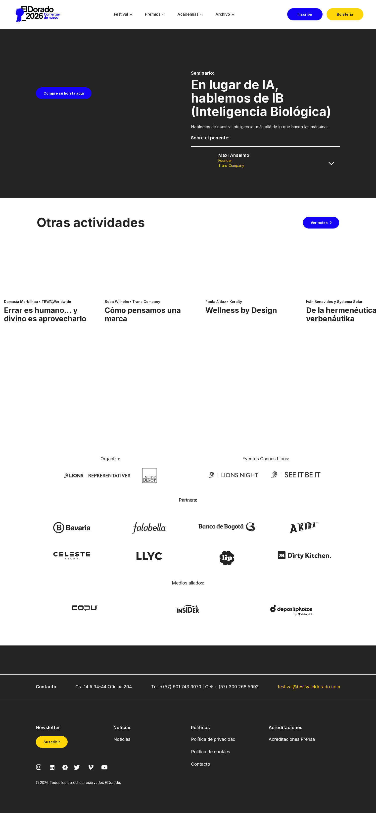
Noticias (121, 739)
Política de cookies (210, 751)
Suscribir (52, 742)
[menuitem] (121, 14)
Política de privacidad (213, 739)
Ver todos (319, 301)
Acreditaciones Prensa (292, 739)
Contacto (200, 764)
